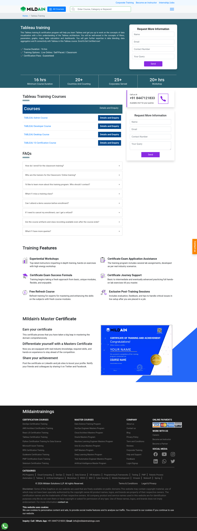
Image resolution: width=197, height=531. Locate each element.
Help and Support (134, 454)
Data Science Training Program (88, 424)
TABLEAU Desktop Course (36, 134)
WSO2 (82, 478)
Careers (156, 435)
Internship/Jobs (166, 2)
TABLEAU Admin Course (35, 118)
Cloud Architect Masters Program (89, 433)
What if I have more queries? (38, 231)
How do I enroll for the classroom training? (44, 166)
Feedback (131, 459)
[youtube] (164, 454)
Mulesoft (147, 478)
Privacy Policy (132, 437)
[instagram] (173, 454)
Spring (157, 478)
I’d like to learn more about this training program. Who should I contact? (57, 184)
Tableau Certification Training (35, 437)
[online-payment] (167, 424)
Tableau (39, 478)
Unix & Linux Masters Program (87, 446)
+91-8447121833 (56, 521)
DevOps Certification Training (35, 424)
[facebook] (156, 454)
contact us (63, 502)
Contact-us (195, 246)
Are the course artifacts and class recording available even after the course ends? (62, 222)
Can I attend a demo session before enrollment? (47, 203)
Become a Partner (160, 444)
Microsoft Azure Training (33, 446)
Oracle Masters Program (85, 437)
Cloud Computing (44, 475)
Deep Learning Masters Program (88, 454)
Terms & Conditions (128, 483)
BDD (91, 478)
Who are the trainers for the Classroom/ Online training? (50, 175)
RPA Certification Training (33, 450)
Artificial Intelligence (55, 478)
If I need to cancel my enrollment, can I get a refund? (49, 212)
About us (130, 424)
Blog (128, 433)
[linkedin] (156, 461)
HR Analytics (95, 475)
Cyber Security (102, 478)
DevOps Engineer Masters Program (89, 428)
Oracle (68, 475)
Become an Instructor (146, 2)
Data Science (80, 475)
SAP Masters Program (84, 450)
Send (153, 63)
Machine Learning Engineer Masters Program (94, 441)
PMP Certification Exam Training (36, 459)
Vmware (136, 478)
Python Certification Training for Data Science (42, 441)
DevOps (59, 475)
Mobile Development (120, 478)
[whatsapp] (164, 461)
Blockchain (72, 478)
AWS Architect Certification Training (38, 428)
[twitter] (173, 461)
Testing (135, 475)
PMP (144, 475)
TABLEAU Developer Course (37, 126)
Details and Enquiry (109, 118)
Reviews (130, 446)
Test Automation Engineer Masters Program (93, 459)
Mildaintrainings (38, 411)
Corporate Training (125, 2)
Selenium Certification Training (36, 463)
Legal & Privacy (149, 483)
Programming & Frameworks (116, 475)
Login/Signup (132, 463)
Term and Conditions (135, 441)
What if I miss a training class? (39, 194)
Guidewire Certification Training (36, 454)
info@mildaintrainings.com (86, 521)
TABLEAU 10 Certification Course (40, 143)
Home (25, 16)
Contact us (131, 428)
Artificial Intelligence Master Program (90, 463)
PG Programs (28, 475)
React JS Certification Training (35, 433)
